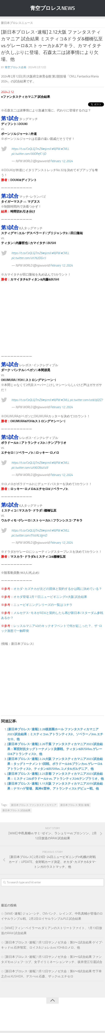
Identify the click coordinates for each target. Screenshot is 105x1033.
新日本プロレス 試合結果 (16, 810)
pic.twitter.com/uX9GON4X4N (29, 468)
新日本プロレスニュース (17, 23)
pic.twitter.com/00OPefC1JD (28, 154)
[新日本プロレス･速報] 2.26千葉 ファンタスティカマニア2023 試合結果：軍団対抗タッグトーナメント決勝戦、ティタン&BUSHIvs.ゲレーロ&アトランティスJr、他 (55, 749)
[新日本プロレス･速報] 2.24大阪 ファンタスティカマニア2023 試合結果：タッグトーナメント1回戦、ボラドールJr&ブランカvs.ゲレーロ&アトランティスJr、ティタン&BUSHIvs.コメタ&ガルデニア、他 (55, 764)
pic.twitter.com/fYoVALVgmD (29, 535)
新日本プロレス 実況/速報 (74, 805)
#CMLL (65, 149)
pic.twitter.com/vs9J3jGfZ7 (86, 400)
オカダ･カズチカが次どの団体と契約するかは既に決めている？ (57, 589)
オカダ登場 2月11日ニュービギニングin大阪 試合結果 (50, 597)
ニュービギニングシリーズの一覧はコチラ (42, 605)
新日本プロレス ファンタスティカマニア (33, 805)
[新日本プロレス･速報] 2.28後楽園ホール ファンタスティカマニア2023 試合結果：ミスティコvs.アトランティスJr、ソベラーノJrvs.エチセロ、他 (55, 734)
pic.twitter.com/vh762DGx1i (28, 258)
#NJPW (55, 149)
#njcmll (46, 149)
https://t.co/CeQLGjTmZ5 (26, 149)
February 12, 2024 (61, 161)
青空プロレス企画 (15, 67)
